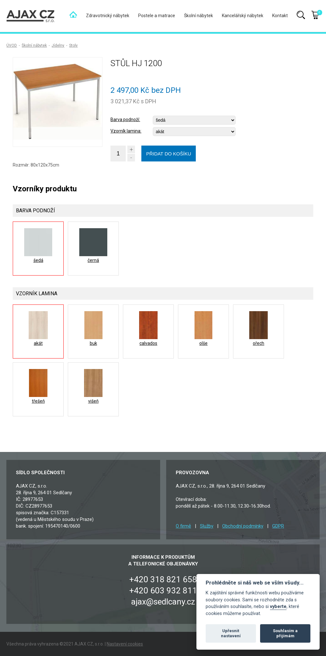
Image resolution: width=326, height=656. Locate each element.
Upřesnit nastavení (231, 633)
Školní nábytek (198, 15)
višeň (93, 401)
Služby (206, 526)
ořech (258, 343)
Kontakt (280, 15)
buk (93, 343)
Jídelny (58, 45)
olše (203, 343)
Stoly (73, 45)
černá (93, 260)
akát (38, 343)
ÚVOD (11, 45)
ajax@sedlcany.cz (163, 601)
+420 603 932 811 (163, 590)
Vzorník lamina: (125, 130)
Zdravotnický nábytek (107, 15)
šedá (38, 260)
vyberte (278, 606)
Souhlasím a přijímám (285, 633)
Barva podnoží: (125, 119)
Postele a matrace (156, 15)
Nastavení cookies (125, 643)
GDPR (278, 526)
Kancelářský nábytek (242, 15)
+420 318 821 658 (163, 579)
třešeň (38, 401)
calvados (148, 343)
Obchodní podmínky (242, 526)
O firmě (183, 526)
